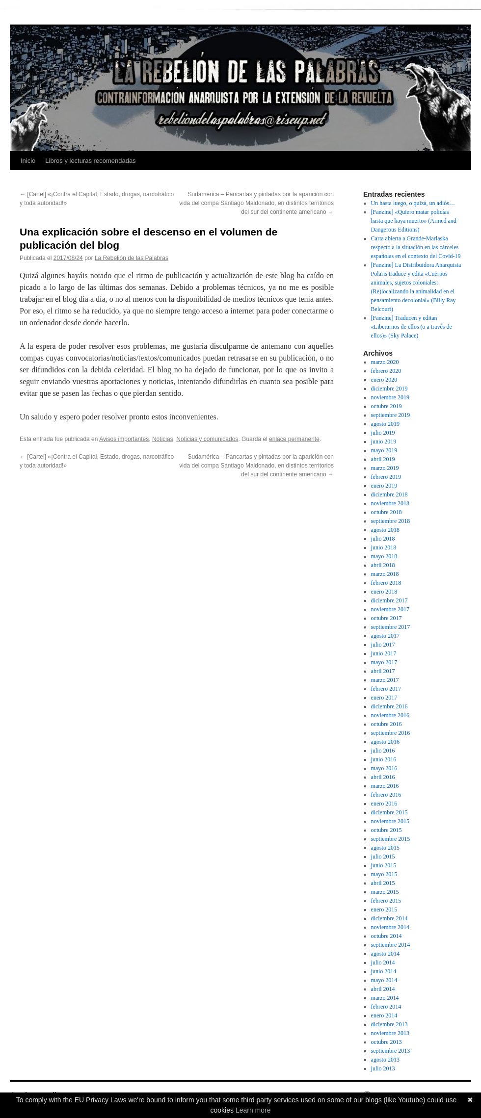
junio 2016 (384, 759)
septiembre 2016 (390, 732)
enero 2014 (384, 1015)
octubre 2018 (386, 512)
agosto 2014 (385, 953)
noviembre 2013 (390, 1033)
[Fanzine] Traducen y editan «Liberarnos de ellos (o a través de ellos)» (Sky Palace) (411, 326)
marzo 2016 (385, 785)
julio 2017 (383, 644)
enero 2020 (384, 379)
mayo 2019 (384, 450)
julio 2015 (383, 856)
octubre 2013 (386, 1042)
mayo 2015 (384, 874)
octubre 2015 (386, 830)
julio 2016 (383, 750)
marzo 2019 (385, 468)
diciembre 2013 (389, 1024)
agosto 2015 (385, 847)
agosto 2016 (385, 741)
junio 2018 (384, 547)
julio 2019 (383, 432)
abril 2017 (383, 671)
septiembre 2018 (390, 521)
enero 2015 (384, 909)
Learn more (253, 1110)
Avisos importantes (124, 439)
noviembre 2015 (390, 821)
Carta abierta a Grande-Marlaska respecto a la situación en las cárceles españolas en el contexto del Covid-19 (416, 247)
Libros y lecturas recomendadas (90, 160)
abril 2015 (383, 883)
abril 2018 (383, 565)
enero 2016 (384, 803)
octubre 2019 (386, 406)
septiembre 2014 (390, 944)
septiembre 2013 (390, 1050)
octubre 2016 (386, 724)
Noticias (162, 439)
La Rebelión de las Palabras (131, 258)
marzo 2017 (385, 679)
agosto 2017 (385, 635)
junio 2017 (384, 653)
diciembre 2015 (389, 812)
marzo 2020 (385, 362)
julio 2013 (383, 1068)
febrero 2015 (386, 900)
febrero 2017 (386, 688)
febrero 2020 (386, 370)
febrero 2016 (386, 794)
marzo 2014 (385, 997)
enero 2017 (384, 697)
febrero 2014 (386, 1006)
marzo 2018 (385, 574)
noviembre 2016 (390, 715)
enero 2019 (384, 485)
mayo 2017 (384, 662)
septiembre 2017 (390, 627)
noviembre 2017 (390, 609)
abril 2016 (383, 777)
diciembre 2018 (389, 494)
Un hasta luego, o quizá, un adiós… (413, 203)
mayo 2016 (384, 768)
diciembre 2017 (389, 600)
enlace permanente (294, 439)
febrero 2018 (386, 582)
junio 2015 (384, 865)
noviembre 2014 (390, 927)
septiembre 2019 (390, 415)
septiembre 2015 (390, 838)
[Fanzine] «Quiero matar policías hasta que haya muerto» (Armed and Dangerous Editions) (413, 220)
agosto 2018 (385, 529)
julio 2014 (383, 962)
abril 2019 (383, 459)
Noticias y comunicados (207, 439)
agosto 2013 (385, 1059)
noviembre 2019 (390, 397)
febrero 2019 (386, 476)
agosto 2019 (385, 423)
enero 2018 (384, 591)
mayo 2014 (384, 980)
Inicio (28, 160)
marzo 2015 (385, 891)
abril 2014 (383, 989)
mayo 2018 (384, 556)
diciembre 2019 (389, 388)
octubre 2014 (386, 936)
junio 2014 (384, 971)
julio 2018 (383, 538)
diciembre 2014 (389, 918)
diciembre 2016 (389, 706)
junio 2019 (384, 441)
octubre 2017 (386, 618)
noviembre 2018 (390, 503)
